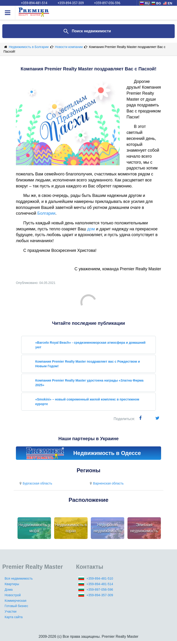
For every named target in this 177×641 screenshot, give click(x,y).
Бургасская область (35, 483)
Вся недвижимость (19, 578)
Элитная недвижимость (144, 528)
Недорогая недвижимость (107, 528)
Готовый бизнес (16, 606)
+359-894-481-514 (99, 584)
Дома (9, 589)
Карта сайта (14, 617)
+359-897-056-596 (99, 589)
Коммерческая (15, 600)
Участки (10, 611)
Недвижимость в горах (71, 528)
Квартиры (12, 584)
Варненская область (106, 483)
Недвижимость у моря (34, 528)
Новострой (13, 595)
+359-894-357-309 (99, 595)
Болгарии (46, 213)
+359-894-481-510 (99, 578)
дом (91, 229)
